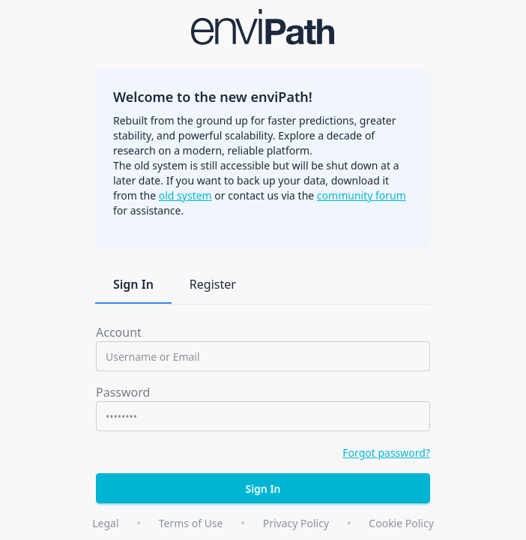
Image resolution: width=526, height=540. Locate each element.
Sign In (133, 284)
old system (185, 195)
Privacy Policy (296, 523)
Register (213, 284)
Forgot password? (386, 453)
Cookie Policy (401, 523)
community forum (361, 195)
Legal (105, 523)
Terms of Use (191, 523)
